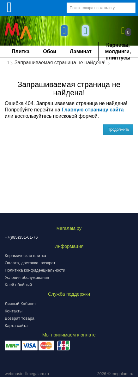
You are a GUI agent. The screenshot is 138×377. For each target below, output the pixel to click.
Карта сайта (16, 325)
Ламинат (81, 51)
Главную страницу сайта (93, 109)
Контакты (13, 311)
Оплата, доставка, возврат (30, 263)
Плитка (20, 51)
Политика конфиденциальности (35, 270)
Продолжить (118, 129)
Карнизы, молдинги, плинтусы (118, 51)
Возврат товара (19, 318)
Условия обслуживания (27, 277)
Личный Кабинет (20, 303)
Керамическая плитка (25, 255)
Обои (49, 51)
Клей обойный (18, 284)
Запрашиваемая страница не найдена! (60, 62)
